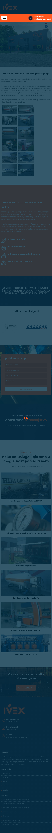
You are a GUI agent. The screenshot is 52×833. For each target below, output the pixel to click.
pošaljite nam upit (42, 19)
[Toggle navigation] (4, 18)
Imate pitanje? (42, 18)
